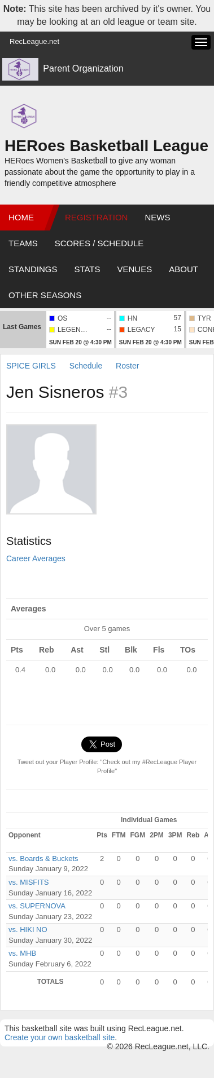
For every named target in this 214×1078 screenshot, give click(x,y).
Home (21, 217)
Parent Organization (83, 68)
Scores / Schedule (99, 243)
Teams (23, 243)
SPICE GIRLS (31, 365)
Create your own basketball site (60, 1037)
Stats (87, 269)
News (157, 217)
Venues (134, 269)
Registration (96, 217)
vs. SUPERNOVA (36, 906)
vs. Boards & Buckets (43, 858)
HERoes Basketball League (106, 145)
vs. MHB (22, 953)
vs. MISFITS (28, 882)
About (183, 269)
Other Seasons (44, 295)
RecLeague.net (34, 41)
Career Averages (35, 558)
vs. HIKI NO (27, 929)
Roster (127, 365)
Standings (32, 269)
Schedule (85, 365)
